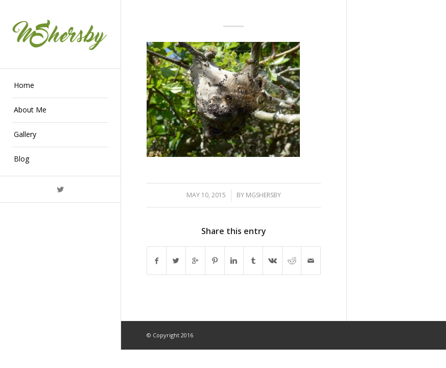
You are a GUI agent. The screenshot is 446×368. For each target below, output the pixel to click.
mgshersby (263, 195)
